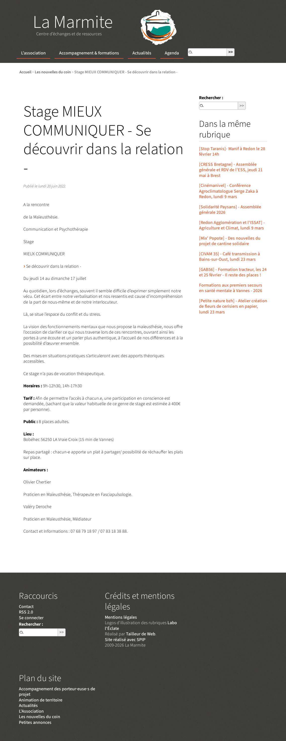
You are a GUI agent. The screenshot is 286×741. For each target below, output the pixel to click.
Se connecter (31, 618)
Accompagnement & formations (89, 53)
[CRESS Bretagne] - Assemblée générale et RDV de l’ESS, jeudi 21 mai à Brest (231, 170)
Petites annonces (35, 722)
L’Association (31, 711)
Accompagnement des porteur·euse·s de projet (57, 692)
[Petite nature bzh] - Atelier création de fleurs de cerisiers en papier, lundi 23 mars (233, 306)
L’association (33, 53)
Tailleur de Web (140, 634)
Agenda (172, 53)
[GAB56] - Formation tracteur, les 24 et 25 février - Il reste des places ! (233, 272)
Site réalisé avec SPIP (125, 640)
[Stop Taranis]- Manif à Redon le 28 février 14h (232, 152)
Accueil (25, 72)
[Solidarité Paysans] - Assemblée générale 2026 (230, 210)
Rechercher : (211, 98)
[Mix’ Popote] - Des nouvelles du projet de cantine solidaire (229, 241)
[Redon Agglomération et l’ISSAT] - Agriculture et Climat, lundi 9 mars (232, 225)
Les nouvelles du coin (53, 72)
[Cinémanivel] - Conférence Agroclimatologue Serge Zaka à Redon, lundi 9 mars (228, 191)
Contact (26, 607)
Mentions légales (121, 617)
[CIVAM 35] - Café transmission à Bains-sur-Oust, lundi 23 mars (229, 257)
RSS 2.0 (26, 612)
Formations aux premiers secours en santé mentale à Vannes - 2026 (230, 288)
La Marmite (73, 22)
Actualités (141, 53)
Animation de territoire (40, 700)
